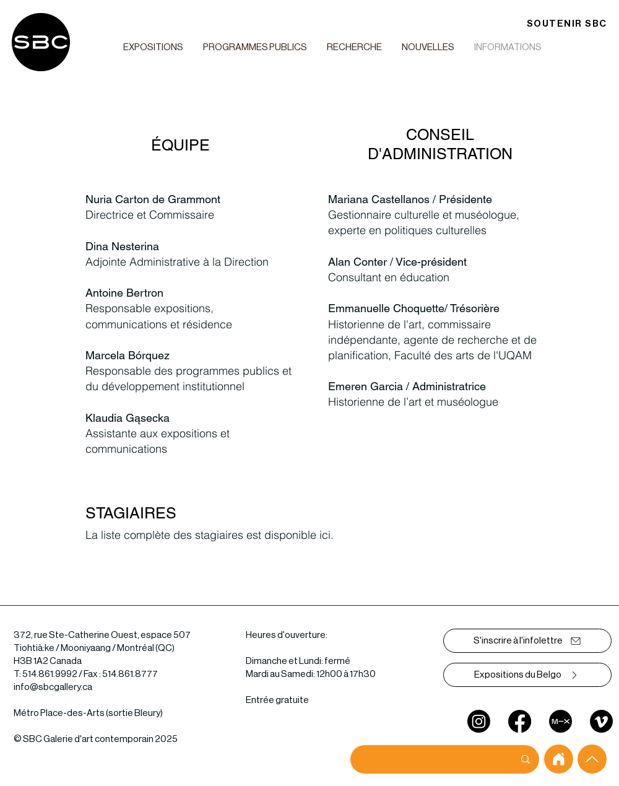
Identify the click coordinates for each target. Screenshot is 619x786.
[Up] (592, 759)
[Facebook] (519, 721)
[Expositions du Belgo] (527, 675)
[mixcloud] (560, 721)
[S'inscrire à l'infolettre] (527, 641)
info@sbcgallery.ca (53, 687)
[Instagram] (478, 721)
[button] (153, 47)
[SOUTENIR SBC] (567, 24)
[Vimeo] (601, 721)
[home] (558, 759)
